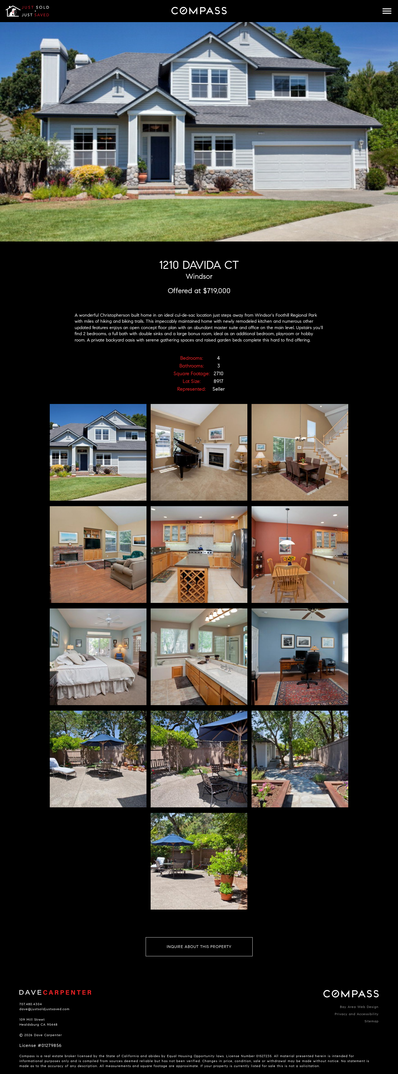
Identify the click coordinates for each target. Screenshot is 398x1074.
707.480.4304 (30, 1004)
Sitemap (372, 1021)
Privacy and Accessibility (357, 1014)
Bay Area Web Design (359, 1007)
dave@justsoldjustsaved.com (44, 1009)
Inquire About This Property (199, 946)
